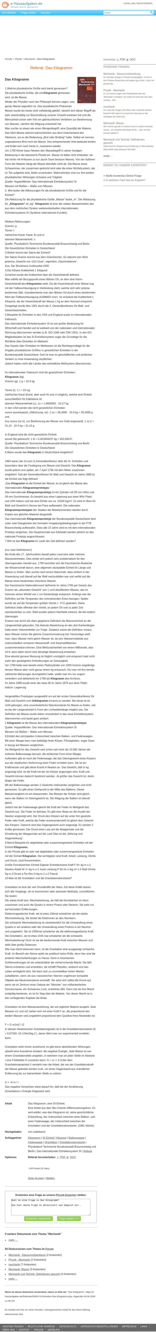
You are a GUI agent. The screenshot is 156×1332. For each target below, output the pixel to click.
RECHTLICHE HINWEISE (41, 1326)
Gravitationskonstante (72, 1142)
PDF (61, 1157)
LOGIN (126, 3)
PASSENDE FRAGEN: (116, 66)
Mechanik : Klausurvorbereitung (27, 1255)
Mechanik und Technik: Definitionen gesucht (34, 1274)
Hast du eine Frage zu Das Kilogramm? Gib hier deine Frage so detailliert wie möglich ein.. (51, 1207)
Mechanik (29, 59)
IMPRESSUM (129, 1326)
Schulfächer (9, 12)
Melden (50, 1178)
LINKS (143, 1326)
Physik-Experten (66, 1195)
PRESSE (38, 1329)
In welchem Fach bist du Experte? (125, 180)
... (108, 156)
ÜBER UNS (8, 1329)
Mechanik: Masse (19, 1269)
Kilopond (61, 1137)
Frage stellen (28, 12)
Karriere (45, 12)
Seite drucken (36, 1178)
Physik (18, 59)
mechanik (14, 1264)
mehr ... (13, 1240)
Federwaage (35, 1142)
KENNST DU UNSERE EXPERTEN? (125, 165)
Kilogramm (34, 1137)
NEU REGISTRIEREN (142, 3)
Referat (87, 1151)
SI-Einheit (48, 1137)
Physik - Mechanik (19, 1259)
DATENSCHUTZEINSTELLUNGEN (99, 1326)
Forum (49, 1249)
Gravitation (51, 1142)
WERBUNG (54, 1329)
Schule (8, 59)
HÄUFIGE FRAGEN (13, 1326)
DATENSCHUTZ (68, 1326)
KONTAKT (24, 1329)
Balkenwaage (76, 1137)
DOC (71, 1157)
